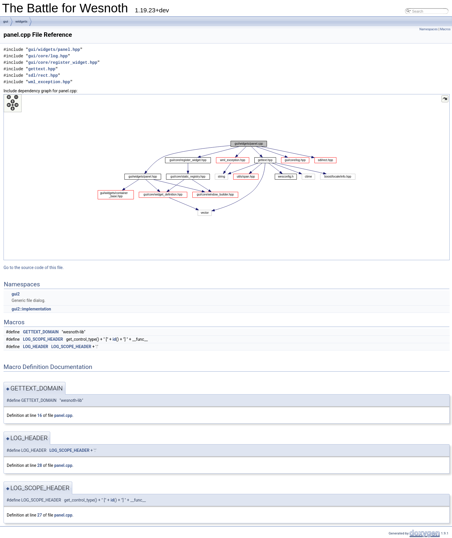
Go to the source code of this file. (34, 267)
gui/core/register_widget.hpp (62, 62)
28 (39, 465)
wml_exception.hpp (49, 82)
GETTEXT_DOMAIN (40, 332)
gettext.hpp (41, 69)
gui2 (15, 294)
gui (5, 21)
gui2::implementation (31, 309)
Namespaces (428, 29)
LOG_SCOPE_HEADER (43, 339)
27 (39, 515)
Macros (445, 29)
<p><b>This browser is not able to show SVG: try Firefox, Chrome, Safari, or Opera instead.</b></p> (226, 177)
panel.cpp (63, 415)
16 (39, 415)
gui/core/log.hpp (48, 56)
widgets (22, 21)
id (114, 339)
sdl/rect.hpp (43, 75)
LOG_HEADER (35, 346)
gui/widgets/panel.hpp (54, 49)
